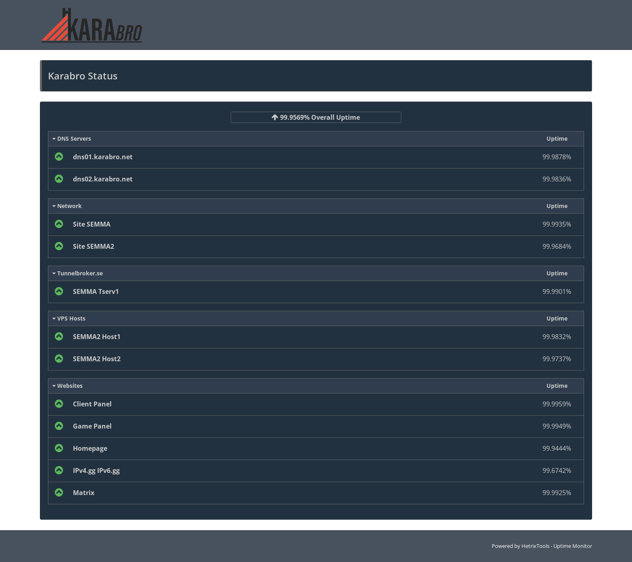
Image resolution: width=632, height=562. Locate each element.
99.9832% (557, 336)
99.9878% (557, 156)
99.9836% (557, 179)
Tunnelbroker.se (77, 273)
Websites (67, 385)
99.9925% (557, 492)
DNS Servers (71, 138)
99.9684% (557, 246)
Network (67, 206)
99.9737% (557, 358)
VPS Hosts (68, 318)
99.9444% (557, 448)
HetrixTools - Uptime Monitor (557, 546)
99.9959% (557, 404)
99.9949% (557, 426)
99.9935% (557, 224)
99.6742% (557, 470)
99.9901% (557, 291)
